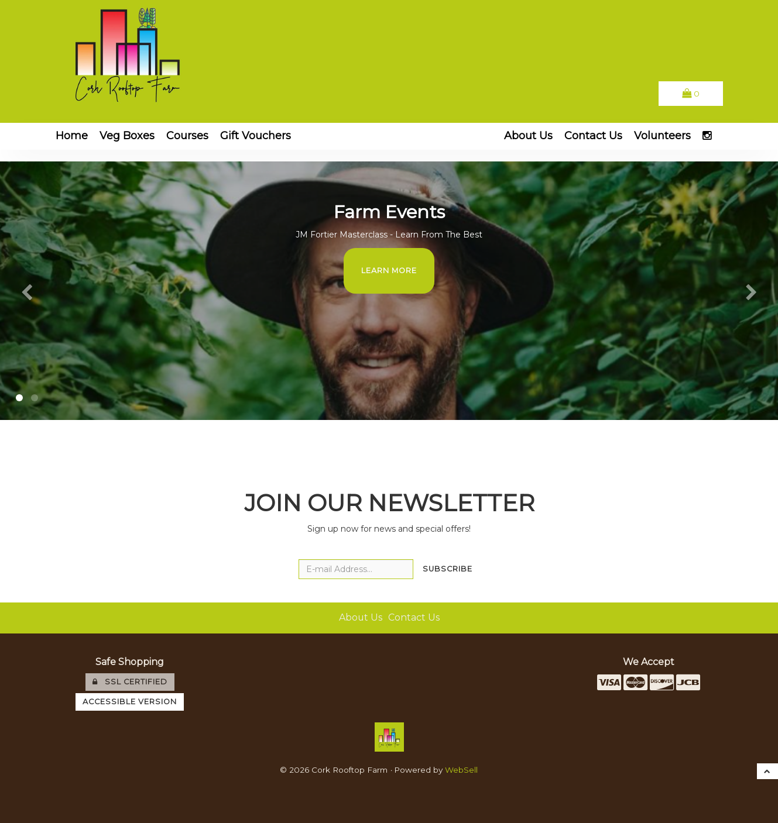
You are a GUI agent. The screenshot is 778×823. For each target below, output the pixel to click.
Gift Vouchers (255, 135)
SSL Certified (129, 681)
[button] (691, 93)
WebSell (461, 769)
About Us (528, 135)
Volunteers (662, 135)
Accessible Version (130, 701)
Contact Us (593, 135)
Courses (187, 135)
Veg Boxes (127, 135)
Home (72, 135)
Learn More (389, 270)
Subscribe (447, 568)
